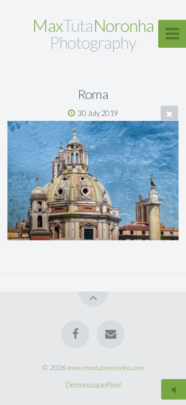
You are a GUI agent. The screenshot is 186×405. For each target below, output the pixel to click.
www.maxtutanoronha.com (105, 367)
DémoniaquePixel (93, 384)
